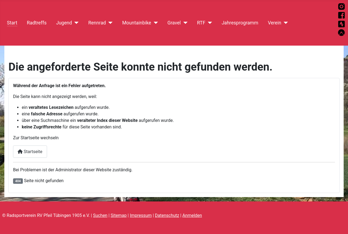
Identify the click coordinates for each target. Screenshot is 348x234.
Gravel (174, 23)
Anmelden (192, 215)
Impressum (141, 215)
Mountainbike (136, 23)
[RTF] (208, 22)
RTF (201, 23)
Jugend (64, 23)
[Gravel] (184, 22)
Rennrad (97, 23)
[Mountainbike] (154, 22)
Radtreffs (37, 23)
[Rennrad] (109, 22)
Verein (274, 23)
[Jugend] (75, 22)
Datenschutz (167, 215)
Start (12, 23)
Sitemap (119, 215)
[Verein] (284, 22)
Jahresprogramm (240, 23)
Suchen (100, 215)
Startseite (30, 151)
